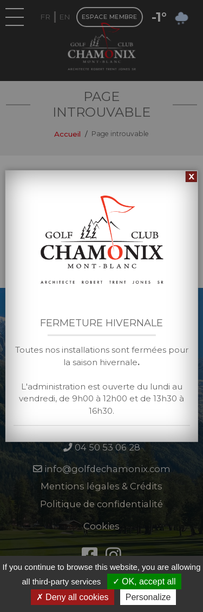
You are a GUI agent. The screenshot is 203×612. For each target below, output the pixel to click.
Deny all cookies (72, 597)
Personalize (148, 597)
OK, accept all (144, 581)
